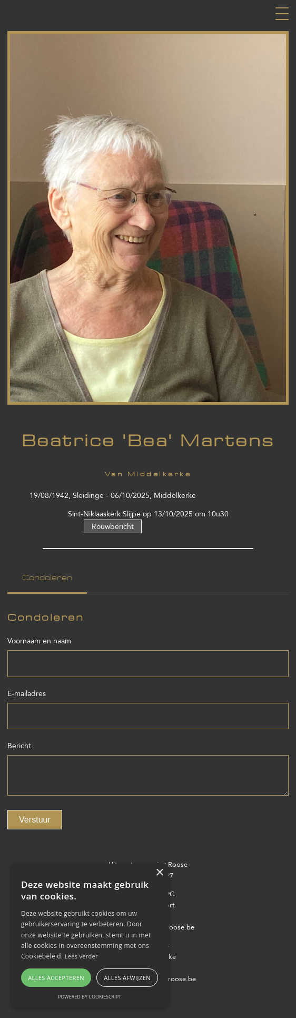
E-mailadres (26, 693)
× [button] (159, 873)
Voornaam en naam (39, 641)
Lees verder (81, 956)
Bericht (19, 745)
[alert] (90, 935)
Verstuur (35, 819)
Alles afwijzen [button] (127, 978)
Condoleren (47, 578)
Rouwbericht (113, 526)
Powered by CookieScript (89, 996)
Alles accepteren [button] (56, 978)
